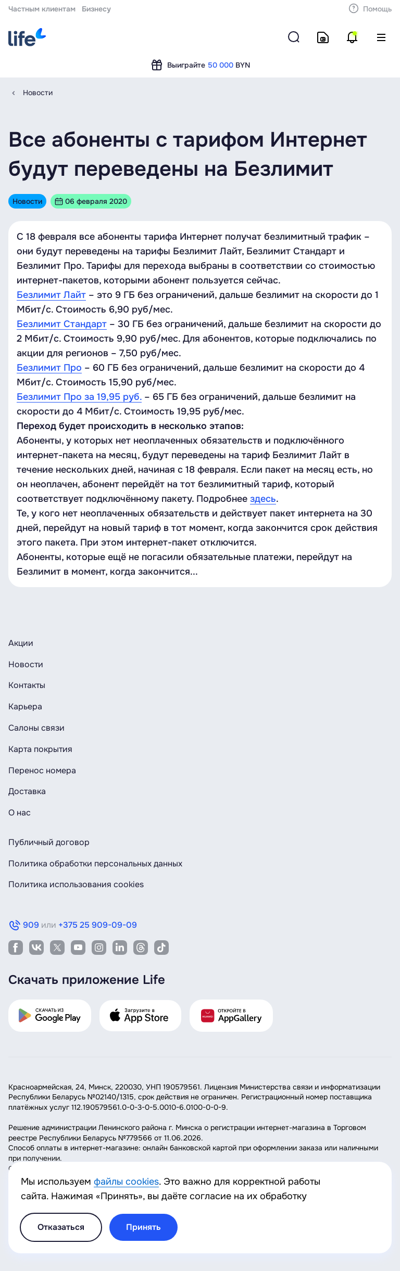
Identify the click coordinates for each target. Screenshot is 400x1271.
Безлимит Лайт (51, 295)
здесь (263, 498)
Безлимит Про (49, 367)
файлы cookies (126, 1181)
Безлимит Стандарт (62, 324)
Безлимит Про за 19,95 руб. (79, 397)
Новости (38, 92)
